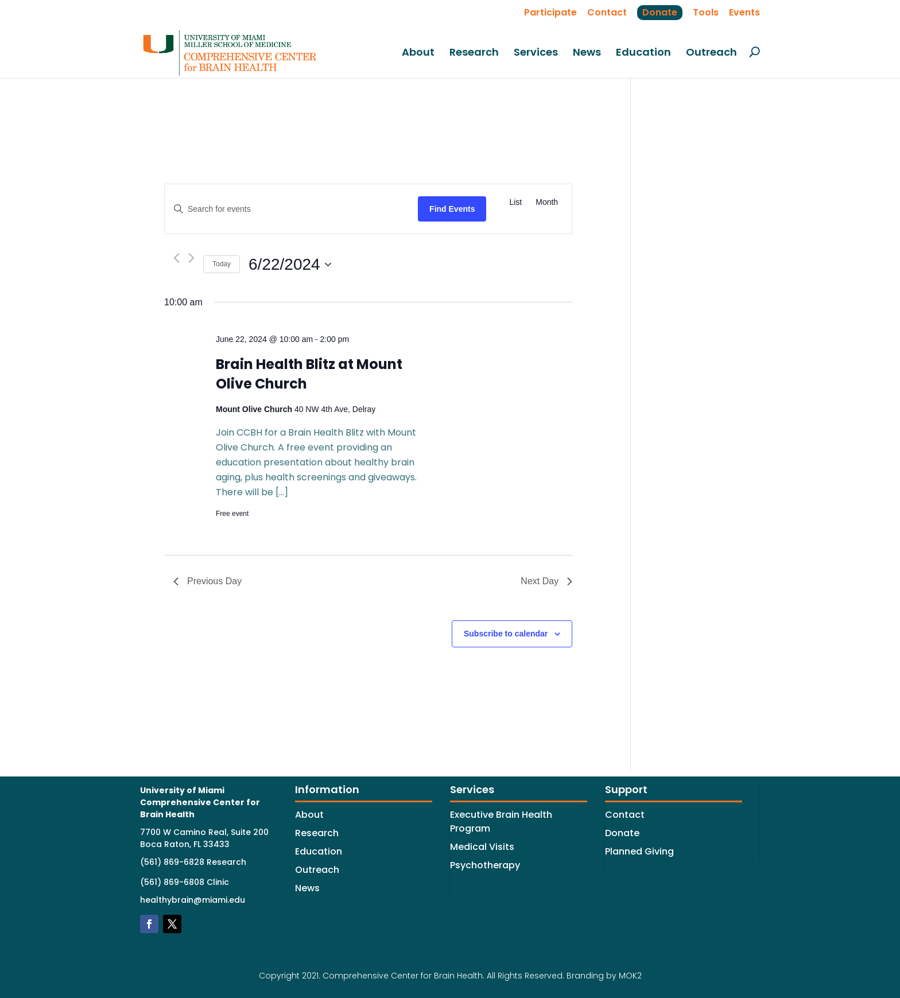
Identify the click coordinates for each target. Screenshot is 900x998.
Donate (659, 12)
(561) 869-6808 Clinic (184, 882)
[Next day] (191, 258)
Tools (706, 12)
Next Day (546, 581)
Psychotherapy (485, 865)
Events (744, 12)
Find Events (452, 208)
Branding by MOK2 (604, 975)
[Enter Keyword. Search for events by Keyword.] (291, 209)
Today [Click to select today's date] (221, 264)
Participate (550, 12)
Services (536, 53)
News (587, 53)
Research (474, 53)
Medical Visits (482, 846)
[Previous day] (176, 258)
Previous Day (207, 581)
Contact (607, 12)
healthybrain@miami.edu (192, 900)
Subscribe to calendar (506, 633)
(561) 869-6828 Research (193, 862)
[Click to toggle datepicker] (290, 264)
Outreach (711, 53)
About (418, 53)
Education (643, 53)
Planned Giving (639, 851)
